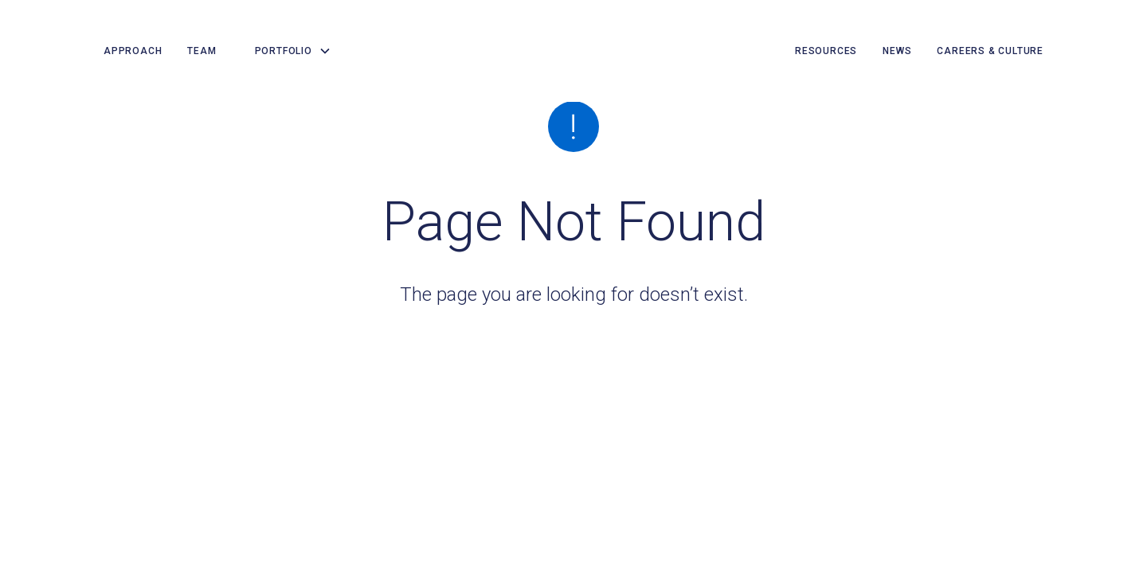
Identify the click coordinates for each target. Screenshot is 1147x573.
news (897, 51)
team (201, 51)
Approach (133, 51)
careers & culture (990, 51)
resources (826, 51)
